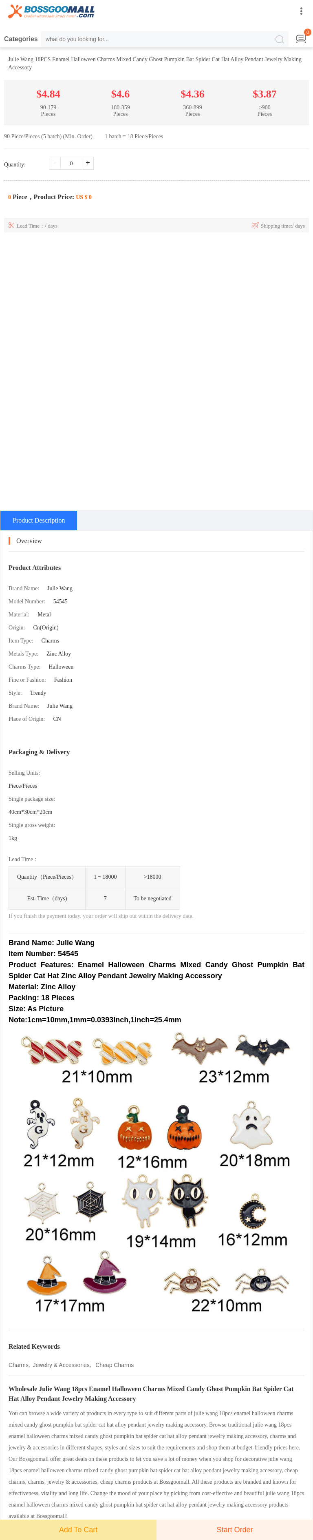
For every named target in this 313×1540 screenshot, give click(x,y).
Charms (19, 1365)
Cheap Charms (114, 1365)
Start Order (234, 1530)
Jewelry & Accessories (61, 1365)
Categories (21, 38)
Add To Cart (78, 1530)
